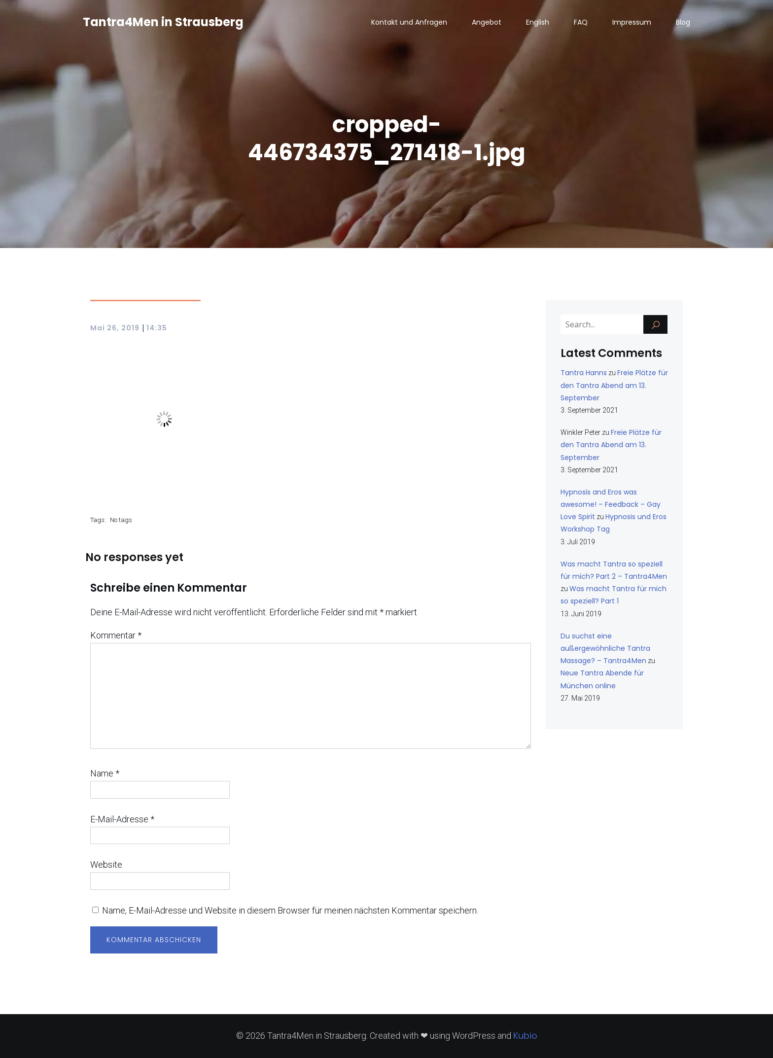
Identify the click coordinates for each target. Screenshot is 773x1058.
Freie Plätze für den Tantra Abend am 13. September (614, 385)
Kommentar (115, 635)
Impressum (631, 22)
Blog (683, 22)
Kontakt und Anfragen (409, 22)
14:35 (156, 328)
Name (104, 773)
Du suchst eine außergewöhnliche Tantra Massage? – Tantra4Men (605, 648)
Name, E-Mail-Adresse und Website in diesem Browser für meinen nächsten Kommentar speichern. (290, 910)
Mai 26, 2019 (115, 328)
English (537, 22)
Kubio (525, 1035)
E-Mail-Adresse (122, 819)
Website (106, 864)
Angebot (486, 22)
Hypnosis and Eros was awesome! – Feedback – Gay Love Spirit (611, 504)
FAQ (581, 22)
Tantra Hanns (584, 373)
